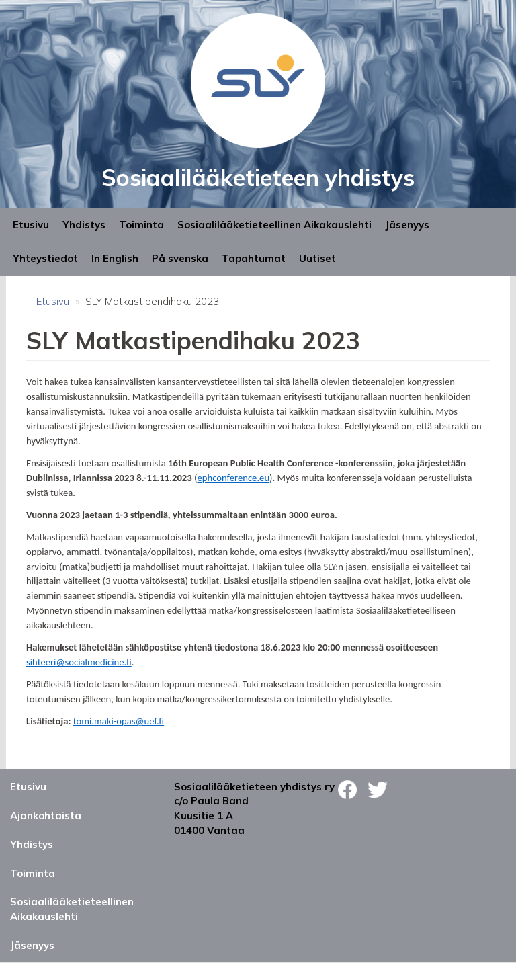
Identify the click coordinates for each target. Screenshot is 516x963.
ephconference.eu (233, 478)
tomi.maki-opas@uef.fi (118, 721)
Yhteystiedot (45, 258)
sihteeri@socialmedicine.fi (79, 662)
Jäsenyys (407, 224)
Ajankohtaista (45, 815)
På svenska (180, 258)
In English (114, 258)
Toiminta (141, 224)
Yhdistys (83, 224)
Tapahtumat (254, 258)
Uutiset (317, 258)
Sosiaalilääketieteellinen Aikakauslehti (274, 224)
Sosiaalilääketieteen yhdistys (258, 177)
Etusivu (31, 224)
